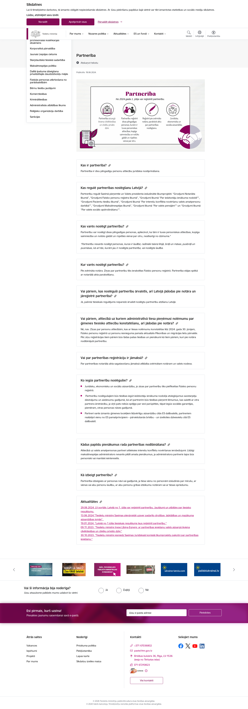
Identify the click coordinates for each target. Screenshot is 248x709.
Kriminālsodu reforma (42, 61)
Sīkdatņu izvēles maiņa (88, 661)
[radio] (103, 590)
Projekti (31, 656)
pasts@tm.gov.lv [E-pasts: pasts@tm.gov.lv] (143, 650)
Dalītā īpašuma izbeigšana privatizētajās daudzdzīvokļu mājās (49, 108)
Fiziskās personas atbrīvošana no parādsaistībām (48, 116)
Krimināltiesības (38, 134)
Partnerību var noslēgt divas (96, 232)
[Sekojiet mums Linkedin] (202, 646)
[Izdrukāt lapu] (213, 54)
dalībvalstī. (90, 421)
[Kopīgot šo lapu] (213, 62)
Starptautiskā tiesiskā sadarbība (47, 95)
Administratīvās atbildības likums (48, 140)
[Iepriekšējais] (14, 569)
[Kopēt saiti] (109, 165)
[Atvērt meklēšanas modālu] (189, 34)
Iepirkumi (32, 650)
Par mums (32, 661)
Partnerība (36, 67)
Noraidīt (43, 21)
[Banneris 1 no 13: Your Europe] (41, 569)
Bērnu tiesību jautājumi (42, 123)
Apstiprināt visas (78, 21)
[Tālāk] (234, 569)
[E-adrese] (136, 670)
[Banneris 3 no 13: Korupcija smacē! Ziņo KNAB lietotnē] (107, 569)
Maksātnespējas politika (43, 101)
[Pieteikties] (205, 612)
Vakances (32, 645)
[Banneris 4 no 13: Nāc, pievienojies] (140, 569)
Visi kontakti (146, 680)
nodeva (187, 363)
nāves (118, 407)
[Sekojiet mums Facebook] (180, 645)
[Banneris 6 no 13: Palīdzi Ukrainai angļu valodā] (207, 569)
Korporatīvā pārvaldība (42, 83)
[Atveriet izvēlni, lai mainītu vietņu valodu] (200, 34)
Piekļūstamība (84, 650)
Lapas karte (82, 656)
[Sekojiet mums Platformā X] (187, 645)
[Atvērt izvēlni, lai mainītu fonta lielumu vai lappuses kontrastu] (214, 34)
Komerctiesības (38, 129)
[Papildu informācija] (146, 671)
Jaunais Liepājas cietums (43, 89)
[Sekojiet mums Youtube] (195, 646)
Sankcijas (35, 152)
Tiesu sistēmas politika (42, 55)
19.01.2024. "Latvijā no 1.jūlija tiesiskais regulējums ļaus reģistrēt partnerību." (124, 523)
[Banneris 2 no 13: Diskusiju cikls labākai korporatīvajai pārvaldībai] (74, 569)
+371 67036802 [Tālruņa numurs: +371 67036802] (143, 645)
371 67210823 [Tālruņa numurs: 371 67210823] (142, 664)
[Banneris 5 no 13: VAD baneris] (174, 569)
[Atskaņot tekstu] (89, 63)
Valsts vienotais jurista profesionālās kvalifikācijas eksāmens (44, 75)
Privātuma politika (86, 645)
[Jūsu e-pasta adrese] (156, 612)
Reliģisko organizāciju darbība (46, 146)
